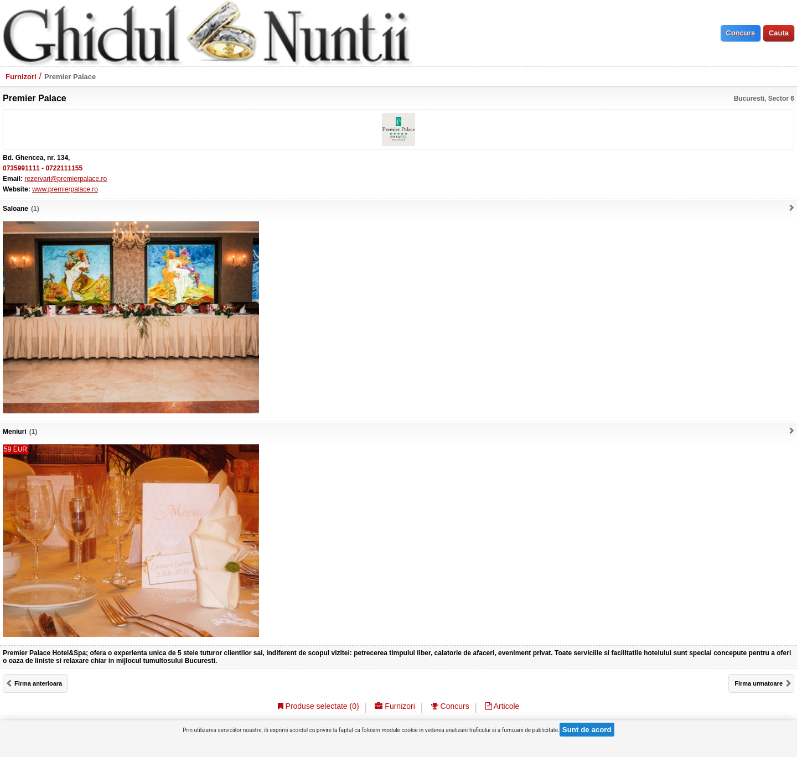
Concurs (450, 706)
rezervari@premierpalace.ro (65, 179)
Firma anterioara (38, 683)
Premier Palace (70, 76)
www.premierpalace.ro (65, 189)
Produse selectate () (318, 706)
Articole (502, 706)
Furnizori (21, 76)
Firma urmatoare (758, 683)
